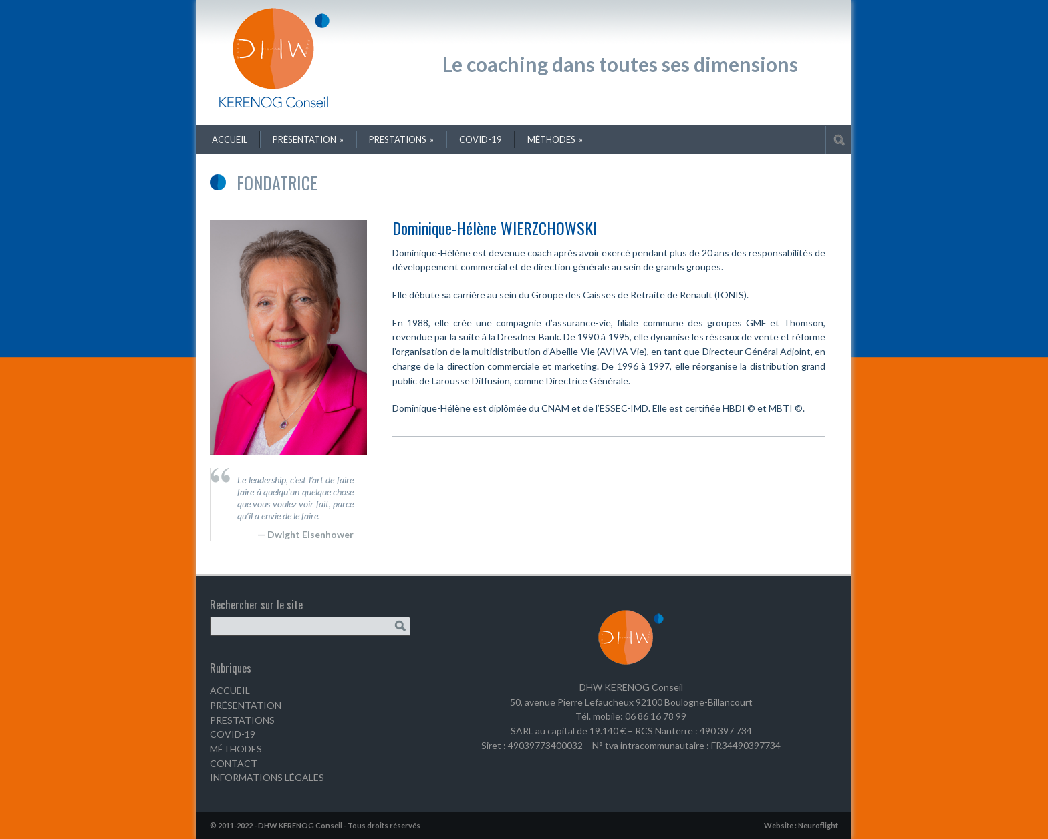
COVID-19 (480, 139)
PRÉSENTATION (245, 705)
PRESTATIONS (242, 720)
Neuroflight (818, 825)
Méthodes (555, 139)
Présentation (308, 139)
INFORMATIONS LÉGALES (267, 777)
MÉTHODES (236, 748)
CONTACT (233, 763)
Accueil (229, 139)
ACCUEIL (230, 690)
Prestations (401, 139)
